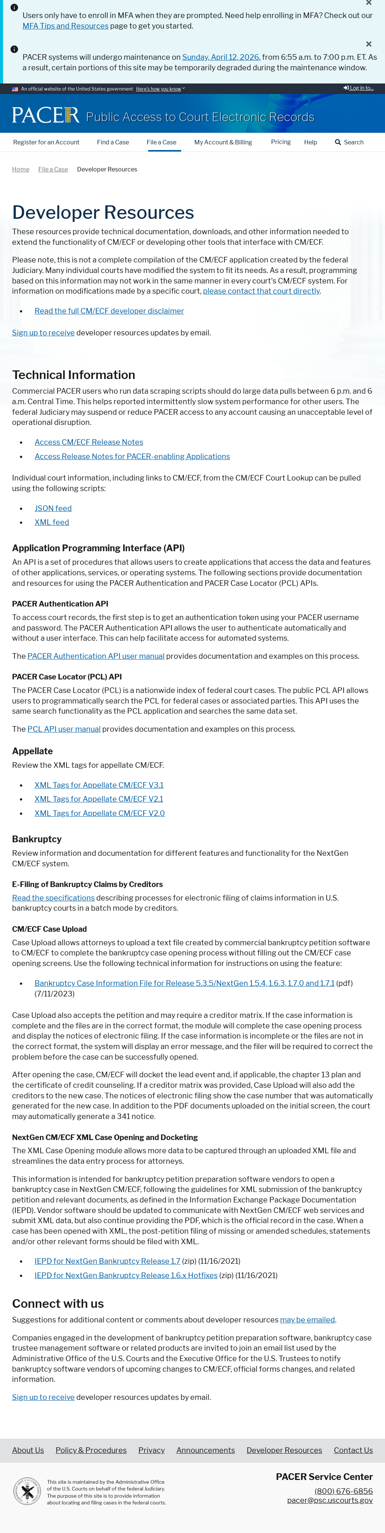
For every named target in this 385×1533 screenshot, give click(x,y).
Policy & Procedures (91, 1450)
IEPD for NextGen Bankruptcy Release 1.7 (107, 1261)
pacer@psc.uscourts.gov (330, 1500)
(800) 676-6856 (344, 1491)
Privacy (151, 1450)
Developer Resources (284, 1450)
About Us (28, 1450)
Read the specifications (53, 897)
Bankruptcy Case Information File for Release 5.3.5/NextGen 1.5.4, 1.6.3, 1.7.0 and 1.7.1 (185, 983)
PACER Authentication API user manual (96, 656)
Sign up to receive (43, 1397)
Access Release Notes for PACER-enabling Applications (132, 456)
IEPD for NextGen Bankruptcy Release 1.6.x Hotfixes (126, 1275)
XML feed (52, 522)
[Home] (46, 115)
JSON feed (53, 508)
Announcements (205, 1450)
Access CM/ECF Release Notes (89, 442)
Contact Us (353, 1450)
